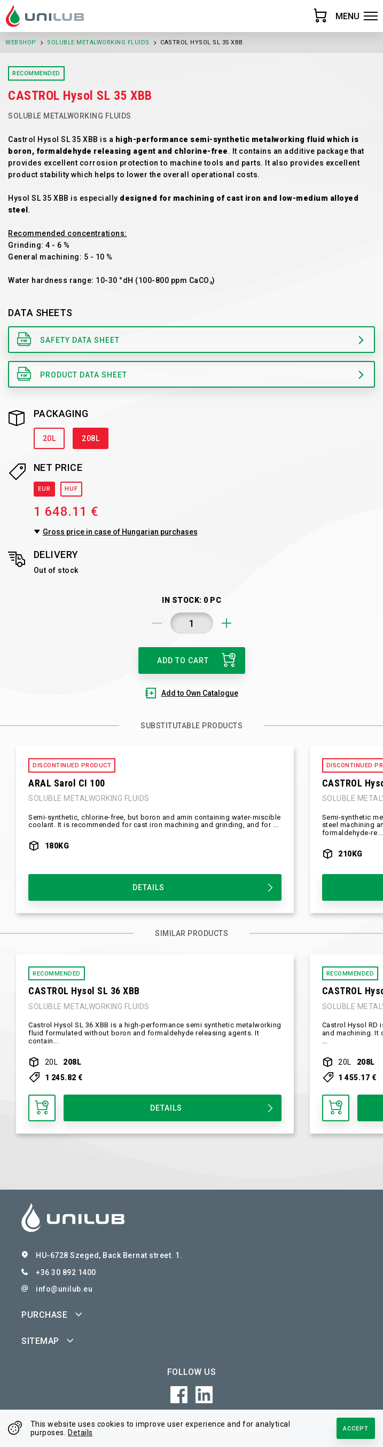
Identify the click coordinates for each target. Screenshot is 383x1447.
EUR (44, 488)
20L (49, 438)
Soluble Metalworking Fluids (98, 42)
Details (80, 1432)
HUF (71, 488)
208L (90, 438)
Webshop (20, 42)
